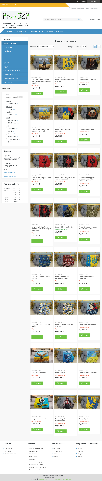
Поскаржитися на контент (45, 479)
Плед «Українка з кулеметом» (61, 420)
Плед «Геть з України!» (88, 325)
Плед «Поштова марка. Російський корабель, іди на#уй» (41, 81)
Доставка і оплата (36, 31)
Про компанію (9, 448)
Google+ (80, 454)
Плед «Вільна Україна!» (40, 419)
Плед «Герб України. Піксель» (86, 277)
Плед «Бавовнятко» (86, 129)
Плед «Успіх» (60, 373)
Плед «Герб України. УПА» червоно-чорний (41, 178)
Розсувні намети (34, 451)
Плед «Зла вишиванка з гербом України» (88, 228)
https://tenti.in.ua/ (9, 172)
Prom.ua (61, 475)
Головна (9, 31)
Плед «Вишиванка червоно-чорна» (62, 277)
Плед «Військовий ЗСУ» (64, 227)
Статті (5, 59)
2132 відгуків (82, 1)
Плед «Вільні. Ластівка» (88, 373)
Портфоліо (49, 31)
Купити (38, 94)
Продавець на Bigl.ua (51, 477)
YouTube (80, 451)
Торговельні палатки (36, 448)
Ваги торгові (33, 456)
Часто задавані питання (11, 71)
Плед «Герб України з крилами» (63, 130)
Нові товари (7, 82)
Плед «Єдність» (85, 419)
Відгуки (5, 67)
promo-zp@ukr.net (10, 177)
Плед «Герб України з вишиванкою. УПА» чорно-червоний (41, 228)
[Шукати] (79, 19)
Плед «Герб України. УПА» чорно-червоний (65, 178)
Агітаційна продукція (36, 462)
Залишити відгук (95, 19)
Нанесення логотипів (36, 464)
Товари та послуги (21, 31)
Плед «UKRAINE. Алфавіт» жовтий (64, 325)
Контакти (59, 31)
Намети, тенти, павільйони (38, 467)
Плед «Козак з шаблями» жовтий (65, 80)
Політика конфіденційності (63, 479)
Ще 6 (9, 142)
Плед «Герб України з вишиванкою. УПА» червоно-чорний (87, 179)
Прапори (32, 459)
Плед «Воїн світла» (38, 373)
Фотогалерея (8, 47)
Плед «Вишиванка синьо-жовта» (41, 277)
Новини (6, 55)
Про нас (6, 63)
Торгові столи (33, 454)
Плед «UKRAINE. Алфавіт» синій (41, 325)
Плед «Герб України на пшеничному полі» (40, 130)
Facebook (81, 448)
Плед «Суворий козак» (87, 79)
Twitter (80, 456)
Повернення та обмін (10, 78)
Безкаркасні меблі (35, 470)
